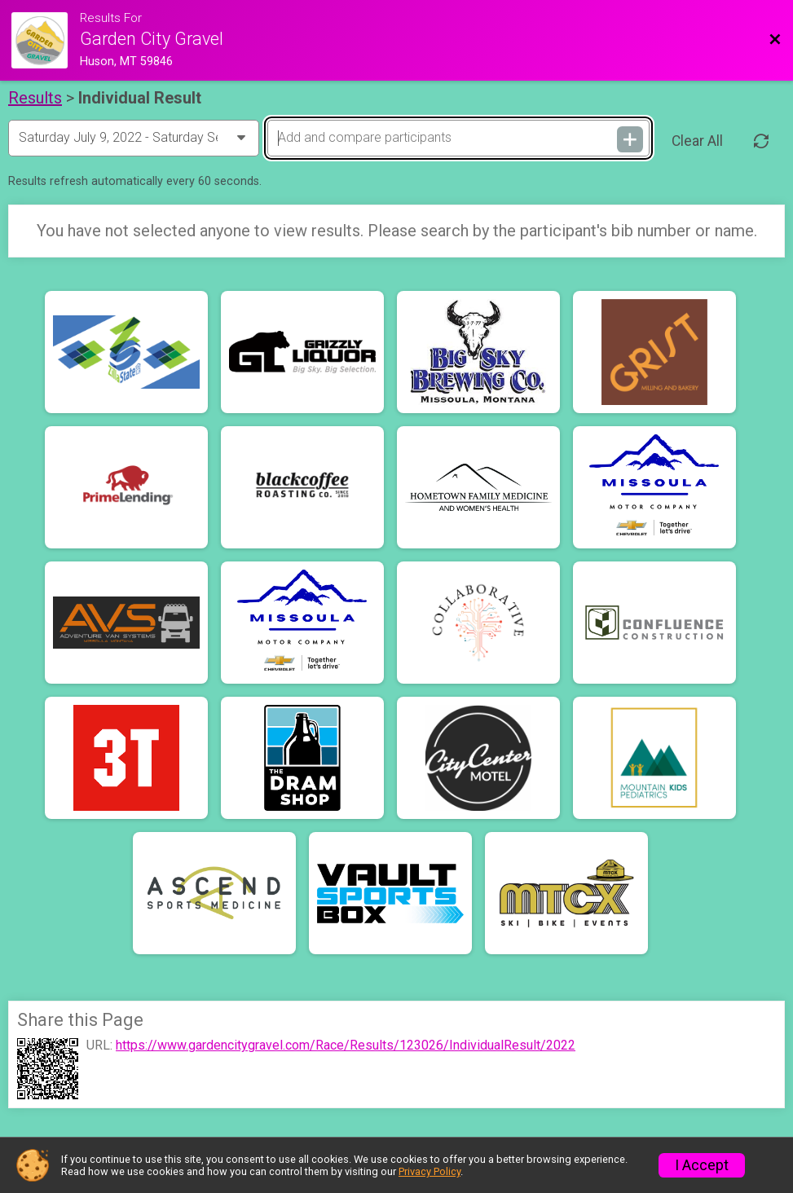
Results (35, 98)
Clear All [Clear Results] (697, 141)
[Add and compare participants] (458, 138)
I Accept (702, 1165)
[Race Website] (45, 40)
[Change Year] (133, 138)
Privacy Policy (429, 1171)
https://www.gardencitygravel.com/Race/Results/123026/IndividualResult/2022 (345, 1045)
